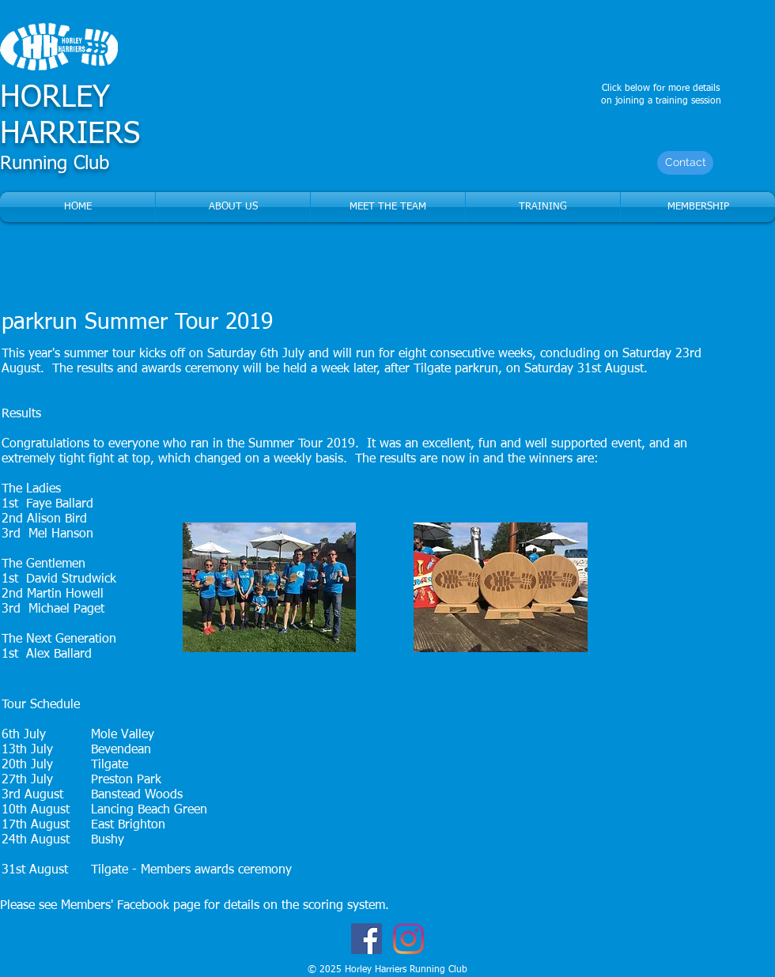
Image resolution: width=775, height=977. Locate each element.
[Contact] (685, 163)
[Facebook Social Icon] (366, 938)
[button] (388, 207)
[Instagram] (408, 938)
